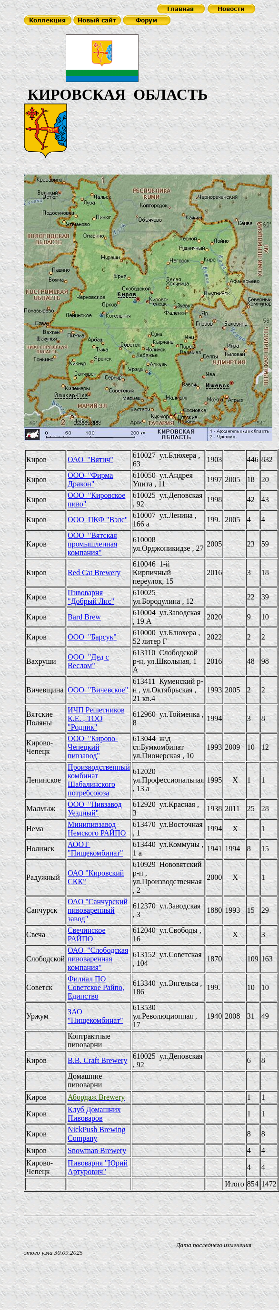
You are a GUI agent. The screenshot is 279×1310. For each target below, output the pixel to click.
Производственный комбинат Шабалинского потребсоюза (99, 780)
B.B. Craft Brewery (97, 1060)
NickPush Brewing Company (96, 1133)
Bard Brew (84, 617)
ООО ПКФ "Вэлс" (98, 520)
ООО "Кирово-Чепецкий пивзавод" (93, 747)
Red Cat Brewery (94, 572)
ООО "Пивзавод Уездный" (94, 808)
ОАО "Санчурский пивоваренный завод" (98, 910)
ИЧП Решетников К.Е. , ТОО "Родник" (96, 718)
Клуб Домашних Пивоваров (94, 1113)
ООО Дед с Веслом (88, 661)
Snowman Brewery (97, 1150)
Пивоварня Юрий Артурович (98, 1167)
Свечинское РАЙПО (86, 934)
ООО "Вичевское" (98, 690)
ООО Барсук (92, 637)
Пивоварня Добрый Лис (91, 596)
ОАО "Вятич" (90, 459)
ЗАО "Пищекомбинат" (95, 1016)
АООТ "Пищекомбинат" (95, 848)
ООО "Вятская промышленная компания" (92, 544)
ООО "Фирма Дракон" (90, 479)
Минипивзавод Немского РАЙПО (97, 828)
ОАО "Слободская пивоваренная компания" (98, 958)
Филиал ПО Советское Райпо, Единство (96, 987)
